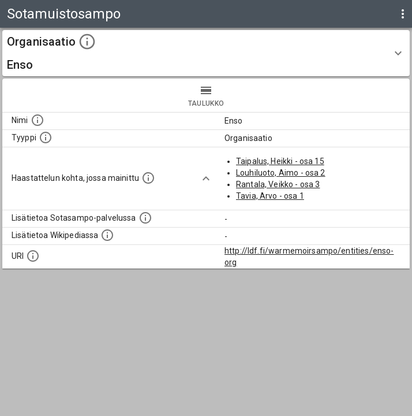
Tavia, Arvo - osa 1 (270, 195)
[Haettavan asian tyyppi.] (45, 137)
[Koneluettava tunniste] (33, 256)
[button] (206, 53)
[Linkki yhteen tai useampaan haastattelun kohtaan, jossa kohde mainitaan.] (148, 178)
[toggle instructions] (87, 41)
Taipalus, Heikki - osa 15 (280, 161)
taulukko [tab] (206, 95)
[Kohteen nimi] (37, 120)
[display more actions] (403, 14)
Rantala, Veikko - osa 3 (278, 184)
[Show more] (206, 178)
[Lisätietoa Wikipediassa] (107, 235)
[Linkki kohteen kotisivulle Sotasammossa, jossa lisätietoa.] (145, 218)
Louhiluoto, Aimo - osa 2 (280, 172)
